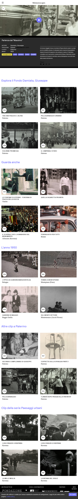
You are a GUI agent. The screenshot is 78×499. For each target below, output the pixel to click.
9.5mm (13, 47)
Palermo (13, 49)
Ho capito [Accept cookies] (73, 494)
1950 (12, 51)
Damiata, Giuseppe (17, 45)
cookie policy (10, 497)
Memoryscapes (38, 3)
